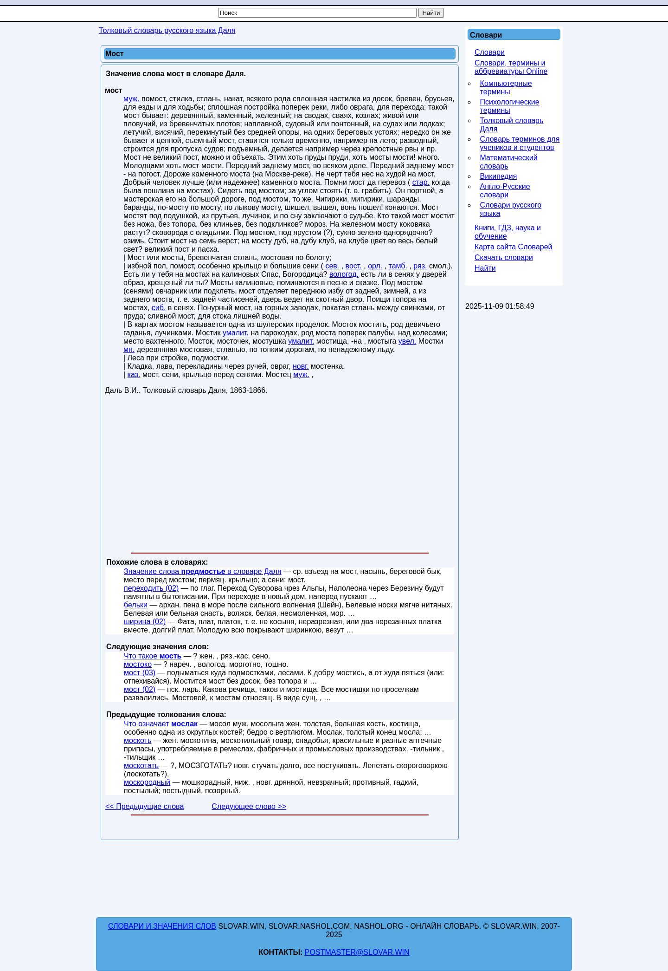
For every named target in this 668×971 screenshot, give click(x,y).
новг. (301, 366)
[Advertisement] (280, 476)
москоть (137, 740)
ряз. (420, 266)
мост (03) (139, 673)
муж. (131, 99)
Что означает (161, 724)
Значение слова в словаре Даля (203, 571)
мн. (129, 349)
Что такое (152, 656)
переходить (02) (151, 588)
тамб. (398, 266)
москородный (147, 782)
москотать (141, 765)
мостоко (138, 664)
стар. (421, 182)
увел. (407, 341)
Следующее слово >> (249, 806)
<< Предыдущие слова (144, 806)
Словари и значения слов (162, 926)
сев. (332, 266)
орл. (375, 266)
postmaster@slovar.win (357, 952)
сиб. (159, 308)
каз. (134, 374)
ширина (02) (145, 622)
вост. (354, 266)
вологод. (344, 274)
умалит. (236, 333)
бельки (136, 605)
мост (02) (139, 689)
